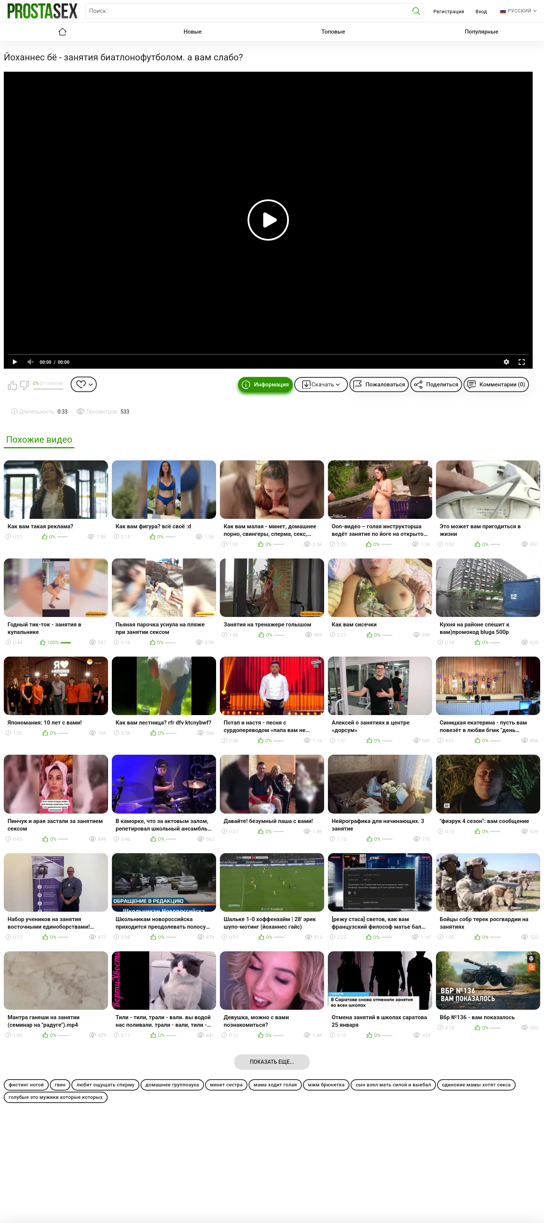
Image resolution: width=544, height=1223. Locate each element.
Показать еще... (272, 1062)
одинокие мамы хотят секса (476, 1085)
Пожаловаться (385, 384)
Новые (193, 31)
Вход (481, 11)
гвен (60, 1085)
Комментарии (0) (502, 384)
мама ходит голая (275, 1085)
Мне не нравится (24, 385)
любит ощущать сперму (105, 1085)
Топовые (333, 31)
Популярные (481, 31)
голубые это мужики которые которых (56, 1097)
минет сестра (226, 1085)
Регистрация (448, 11)
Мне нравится (12, 385)
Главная (62, 31)
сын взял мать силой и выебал (393, 1085)
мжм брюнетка (326, 1085)
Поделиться (442, 384)
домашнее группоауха (172, 1085)
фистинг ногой (26, 1085)
